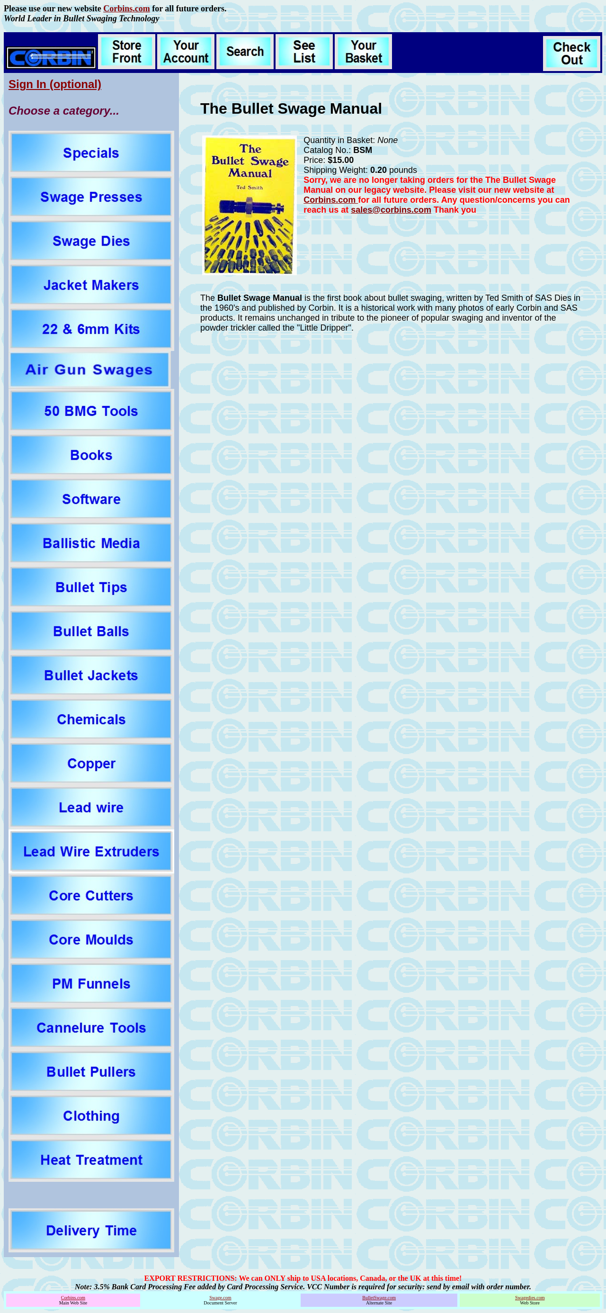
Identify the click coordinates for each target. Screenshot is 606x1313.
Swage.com (220, 1297)
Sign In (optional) (55, 84)
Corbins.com (126, 8)
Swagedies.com (530, 1297)
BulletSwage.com (379, 1297)
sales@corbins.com (391, 210)
